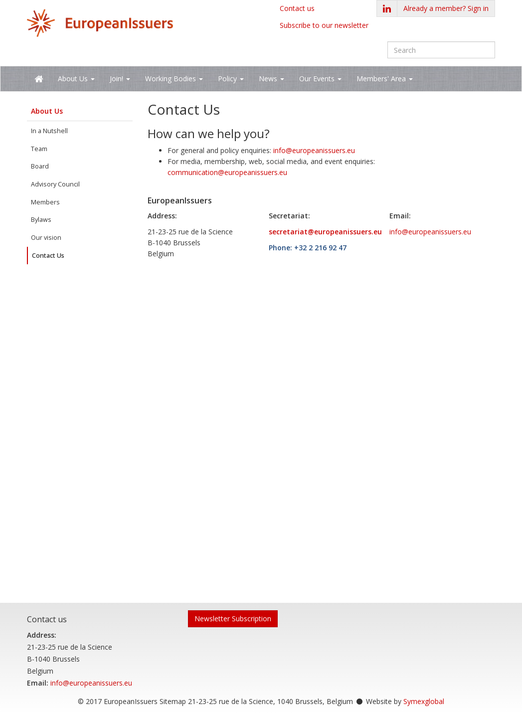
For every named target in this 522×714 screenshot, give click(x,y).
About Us (47, 111)
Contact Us (48, 255)
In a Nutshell (49, 131)
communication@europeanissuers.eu (227, 172)
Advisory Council (55, 184)
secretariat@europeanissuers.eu (325, 231)
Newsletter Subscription (232, 618)
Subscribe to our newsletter (324, 25)
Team (39, 149)
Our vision (46, 237)
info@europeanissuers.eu (314, 150)
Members (45, 202)
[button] (446, 8)
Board (40, 166)
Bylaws (41, 219)
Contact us (297, 8)
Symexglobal (423, 701)
